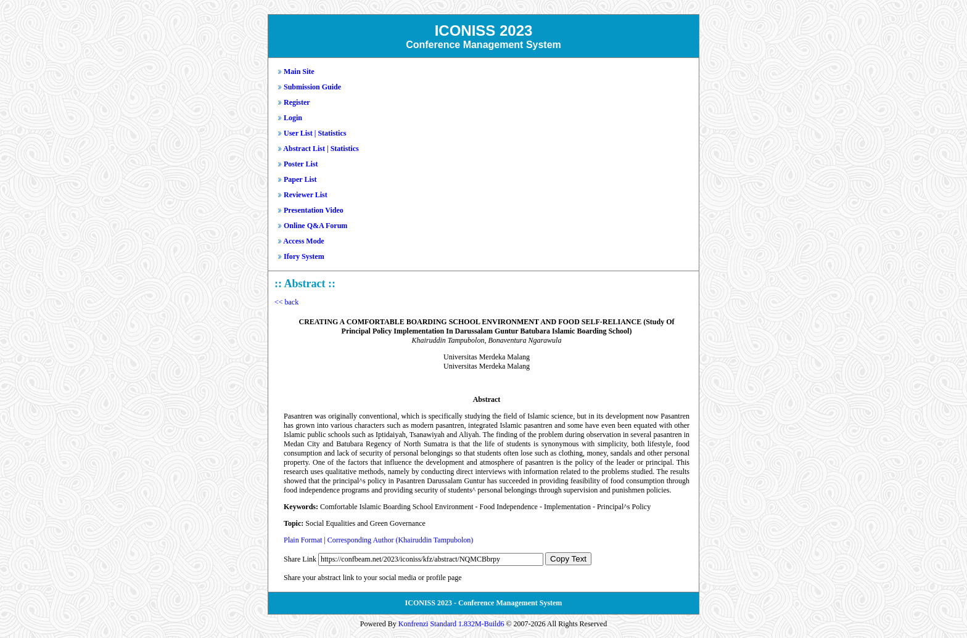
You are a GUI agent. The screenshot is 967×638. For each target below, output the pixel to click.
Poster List (301, 164)
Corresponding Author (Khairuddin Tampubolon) (400, 540)
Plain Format (303, 540)
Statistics (332, 133)
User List (298, 133)
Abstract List (304, 148)
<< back (286, 302)
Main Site (299, 71)
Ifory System (304, 256)
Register (297, 102)
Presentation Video (314, 210)
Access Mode (303, 241)
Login (293, 117)
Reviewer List (305, 194)
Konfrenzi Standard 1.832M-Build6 (451, 624)
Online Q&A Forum (315, 225)
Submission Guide (312, 87)
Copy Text (568, 558)
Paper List (300, 179)
